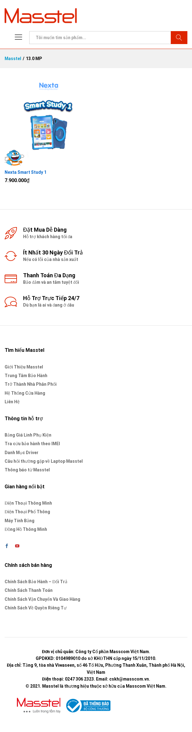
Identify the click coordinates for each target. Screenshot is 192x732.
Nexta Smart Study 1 (25, 172)
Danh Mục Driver (21, 452)
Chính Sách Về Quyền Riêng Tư (35, 607)
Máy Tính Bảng (19, 520)
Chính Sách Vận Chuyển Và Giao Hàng (42, 599)
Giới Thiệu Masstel (24, 366)
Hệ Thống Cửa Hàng (25, 393)
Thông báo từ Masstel (27, 469)
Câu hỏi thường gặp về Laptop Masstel (44, 461)
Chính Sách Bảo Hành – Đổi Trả (36, 581)
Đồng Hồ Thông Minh (26, 529)
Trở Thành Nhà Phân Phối (31, 384)
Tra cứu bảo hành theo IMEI (32, 443)
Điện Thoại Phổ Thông (27, 511)
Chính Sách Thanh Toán (29, 590)
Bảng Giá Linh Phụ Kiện (28, 435)
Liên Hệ (12, 401)
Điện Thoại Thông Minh (28, 503)
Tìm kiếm (179, 37)
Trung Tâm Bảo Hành (26, 375)
